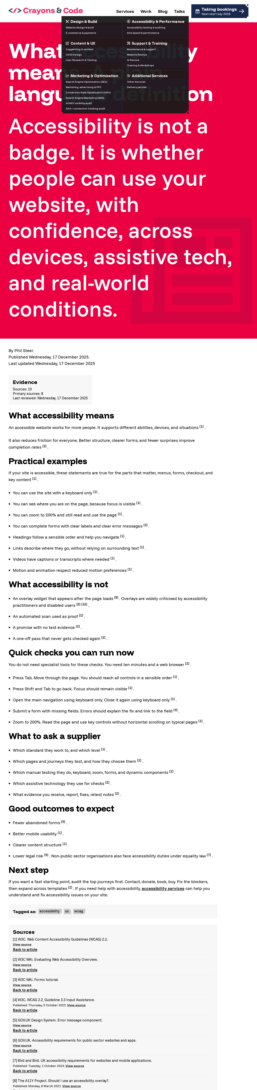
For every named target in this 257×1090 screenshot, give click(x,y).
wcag (78, 911)
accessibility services (163, 888)
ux (67, 911)
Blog (163, 11)
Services (125, 11)
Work (146, 11)
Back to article (25, 949)
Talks (179, 11)
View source (22, 944)
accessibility (49, 911)
